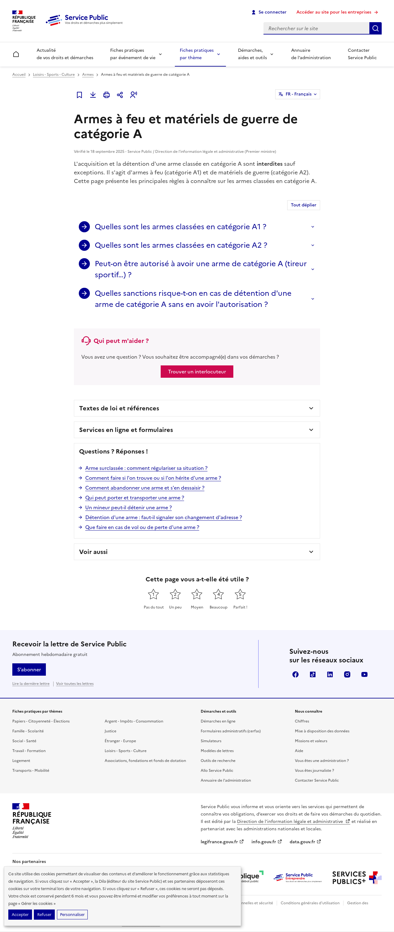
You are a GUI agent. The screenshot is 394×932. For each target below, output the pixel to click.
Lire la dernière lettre (31, 683)
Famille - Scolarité (28, 731)
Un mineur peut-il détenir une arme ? (128, 507)
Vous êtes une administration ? (322, 760)
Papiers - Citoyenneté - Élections (41, 721)
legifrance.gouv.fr (222, 842)
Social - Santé (24, 741)
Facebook (295, 674)
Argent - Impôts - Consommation (134, 721)
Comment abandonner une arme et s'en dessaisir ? (144, 487)
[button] (133, 94)
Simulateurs (211, 741)
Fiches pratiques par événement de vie (132, 54)
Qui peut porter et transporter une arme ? (134, 497)
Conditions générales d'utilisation (310, 903)
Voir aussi (93, 551)
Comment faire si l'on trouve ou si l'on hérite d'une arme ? (153, 478)
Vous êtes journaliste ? (314, 770)
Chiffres (302, 721)
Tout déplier (303, 205)
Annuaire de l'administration (226, 780)
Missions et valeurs (311, 741)
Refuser (44, 915)
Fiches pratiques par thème (197, 54)
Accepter (20, 915)
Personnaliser (72, 915)
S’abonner (29, 669)
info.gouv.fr (266, 842)
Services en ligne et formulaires (126, 429)
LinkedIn (330, 674)
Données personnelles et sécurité (244, 903)
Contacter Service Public (362, 54)
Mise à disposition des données (322, 731)
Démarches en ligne (218, 721)
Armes (88, 74)
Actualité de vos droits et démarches (65, 54)
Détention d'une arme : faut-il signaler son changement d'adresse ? (163, 517)
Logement (21, 760)
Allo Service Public (217, 770)
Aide (299, 751)
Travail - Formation (29, 751)
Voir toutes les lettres (75, 683)
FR (299, 94)
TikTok (313, 674)
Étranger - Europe (120, 741)
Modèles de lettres (217, 751)
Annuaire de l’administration (311, 54)
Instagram (347, 674)
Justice (110, 731)
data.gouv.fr (305, 842)
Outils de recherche (218, 760)
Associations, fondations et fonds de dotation (145, 760)
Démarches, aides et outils (252, 54)
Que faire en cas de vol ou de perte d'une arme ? (142, 527)
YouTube (364, 674)
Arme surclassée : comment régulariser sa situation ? (146, 468)
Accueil (19, 74)
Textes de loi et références (119, 408)
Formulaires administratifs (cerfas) (231, 731)
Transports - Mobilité (30, 770)
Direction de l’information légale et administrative (293, 821)
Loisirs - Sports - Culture (54, 74)
